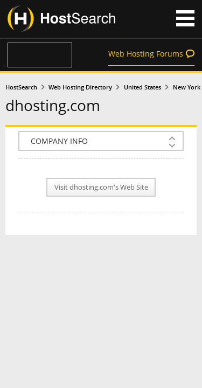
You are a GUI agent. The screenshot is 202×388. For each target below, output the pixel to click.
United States (142, 87)
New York (186, 87)
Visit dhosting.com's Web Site (101, 187)
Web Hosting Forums (145, 53)
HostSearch (21, 87)
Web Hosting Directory (80, 87)
